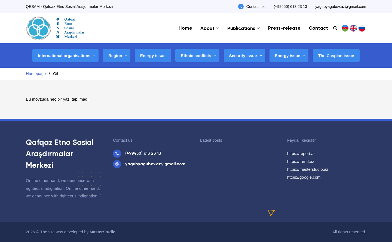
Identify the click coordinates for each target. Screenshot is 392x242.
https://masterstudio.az (307, 169)
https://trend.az (300, 161)
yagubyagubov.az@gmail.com (340, 6)
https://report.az (301, 153)
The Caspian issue (336, 55)
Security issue (243, 55)
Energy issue (153, 55)
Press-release (284, 28)
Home (185, 28)
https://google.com (304, 177)
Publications (241, 28)
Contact (318, 28)
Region (115, 55)
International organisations (64, 55)
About (207, 28)
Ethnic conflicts (196, 55)
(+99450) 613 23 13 (290, 6)
